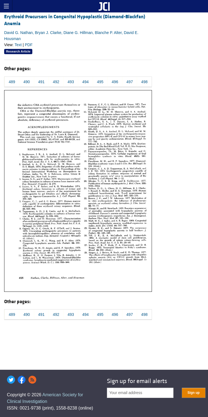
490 (26, 82)
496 (115, 82)
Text (18, 45)
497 (130, 82)
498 (144, 82)
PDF (29, 45)
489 (12, 82)
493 (71, 82)
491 (41, 82)
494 (85, 82)
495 (100, 82)
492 (56, 82)
